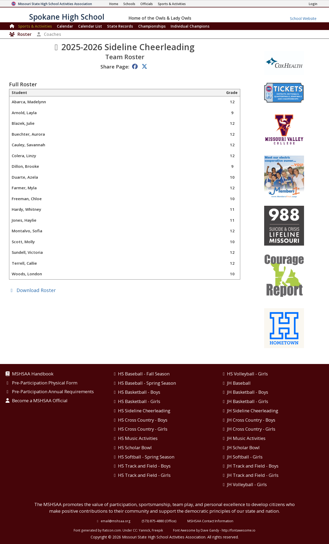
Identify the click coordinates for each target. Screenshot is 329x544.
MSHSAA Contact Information (210, 521)
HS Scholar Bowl (135, 447)
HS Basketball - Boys (139, 392)
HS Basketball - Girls (139, 401)
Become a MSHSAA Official (40, 401)
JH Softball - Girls (245, 457)
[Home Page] (113, 3)
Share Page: (114, 66)
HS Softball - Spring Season (146, 457)
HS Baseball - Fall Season (144, 374)
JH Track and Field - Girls (253, 475)
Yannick (144, 530)
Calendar (65, 26)
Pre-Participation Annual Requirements (53, 392)
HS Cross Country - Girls (142, 429)
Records (120, 26)
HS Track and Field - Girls (144, 475)
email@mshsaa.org (115, 521)
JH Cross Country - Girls (251, 429)
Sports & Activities (35, 26)
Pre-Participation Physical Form (44, 383)
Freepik (157, 530)
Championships (152, 26)
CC (135, 530)
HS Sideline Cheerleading (144, 411)
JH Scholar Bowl (243, 447)
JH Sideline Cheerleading (252, 411)
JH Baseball (239, 383)
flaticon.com (111, 530)
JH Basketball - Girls (247, 401)
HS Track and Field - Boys (144, 466)
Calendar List (90, 26)
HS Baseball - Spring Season (147, 383)
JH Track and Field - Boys (253, 466)
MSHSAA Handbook (32, 374)
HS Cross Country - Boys (142, 420)
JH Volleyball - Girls (247, 484)
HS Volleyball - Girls (247, 374)
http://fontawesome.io (238, 530)
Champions (190, 26)
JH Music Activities (246, 438)
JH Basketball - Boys (247, 392)
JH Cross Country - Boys (251, 420)
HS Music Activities (138, 438)
